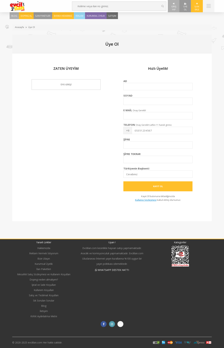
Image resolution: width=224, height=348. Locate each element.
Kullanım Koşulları (44, 290)
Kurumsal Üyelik (96, 15)
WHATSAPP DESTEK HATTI (112, 270)
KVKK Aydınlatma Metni (43, 316)
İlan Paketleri (42, 15)
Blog (14, 15)
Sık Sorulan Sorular (43, 300)
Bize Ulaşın (43, 258)
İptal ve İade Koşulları (44, 284)
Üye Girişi (66, 84)
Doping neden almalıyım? (44, 279)
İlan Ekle (197, 7)
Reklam (79, 15)
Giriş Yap (173, 7)
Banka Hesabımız (63, 15)
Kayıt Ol (158, 186)
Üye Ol (185, 7)
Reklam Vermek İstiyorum (43, 253)
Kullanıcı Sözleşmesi (145, 199)
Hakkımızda (43, 248)
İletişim (112, 15)
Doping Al (26, 15)
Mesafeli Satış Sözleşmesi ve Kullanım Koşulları (43, 274)
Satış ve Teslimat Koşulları (43, 295)
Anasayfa (19, 27)
